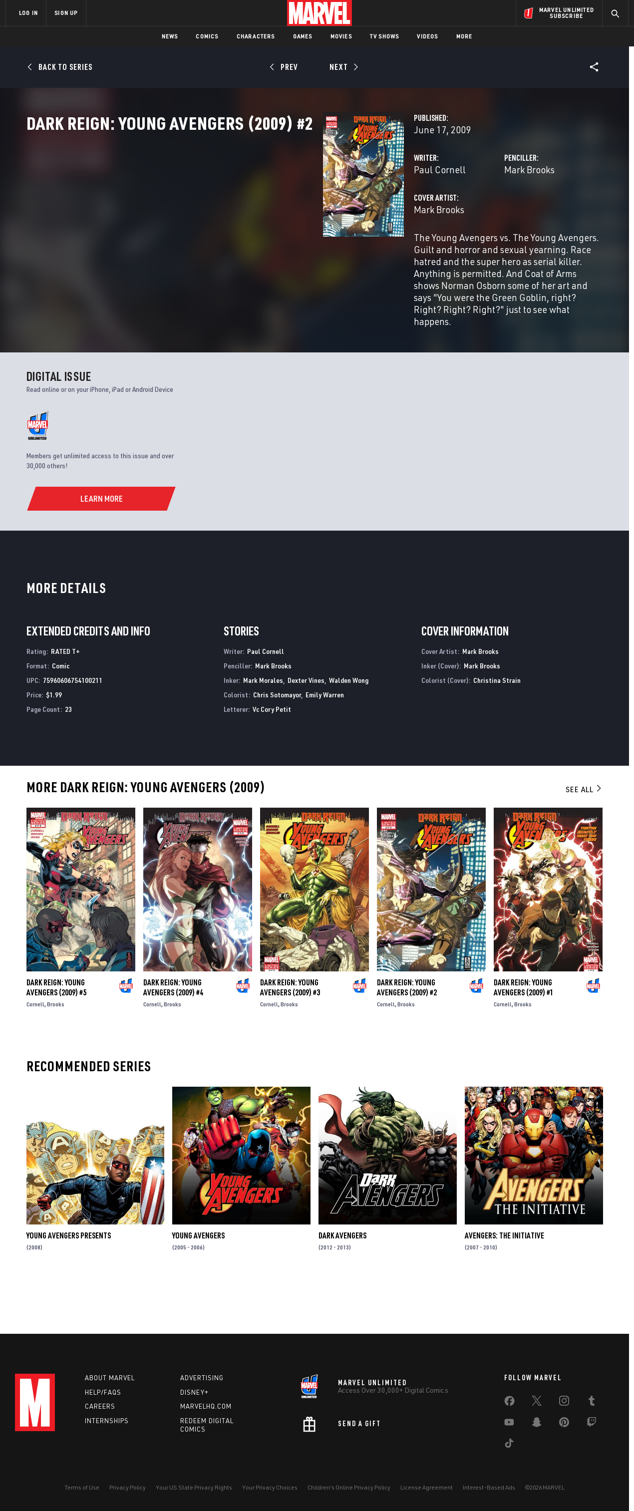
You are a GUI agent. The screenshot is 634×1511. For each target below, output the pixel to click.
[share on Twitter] (537, 1403)
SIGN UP (65, 12)
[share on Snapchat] (537, 1424)
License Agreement (426, 1487)
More (464, 36)
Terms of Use (81, 1487)
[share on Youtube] (509, 1424)
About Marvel (110, 1378)
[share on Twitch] (592, 1424)
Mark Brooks (425, 213)
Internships (107, 1421)
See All (584, 835)
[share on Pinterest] (564, 1424)
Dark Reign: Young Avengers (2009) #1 (524, 1033)
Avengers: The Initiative (504, 1281)
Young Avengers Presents (68, 1281)
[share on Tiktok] (509, 1445)
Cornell (35, 1050)
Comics (207, 36)
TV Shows (384, 36)
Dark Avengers (342, 1281)
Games (303, 36)
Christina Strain (497, 726)
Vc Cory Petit (272, 754)
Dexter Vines (306, 726)
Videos (427, 36)
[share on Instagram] (564, 1403)
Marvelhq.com (206, 1406)
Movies (341, 36)
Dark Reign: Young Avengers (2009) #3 (290, 1033)
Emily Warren (325, 740)
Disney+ (194, 1392)
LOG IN (28, 12)
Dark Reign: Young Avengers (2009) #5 (56, 1033)
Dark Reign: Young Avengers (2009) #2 (407, 1033)
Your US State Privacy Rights (194, 1487)
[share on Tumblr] (592, 1403)
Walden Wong (348, 726)
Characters (256, 36)
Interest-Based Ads (489, 1487)
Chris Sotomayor (277, 740)
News (170, 36)
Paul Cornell (232, 213)
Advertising (202, 1378)
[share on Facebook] (509, 1403)
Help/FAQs (103, 1392)
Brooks (55, 1050)
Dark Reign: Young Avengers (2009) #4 (173, 1033)
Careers (100, 1406)
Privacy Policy (127, 1487)
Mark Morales (263, 726)
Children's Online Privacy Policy (349, 1487)
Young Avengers (198, 1281)
